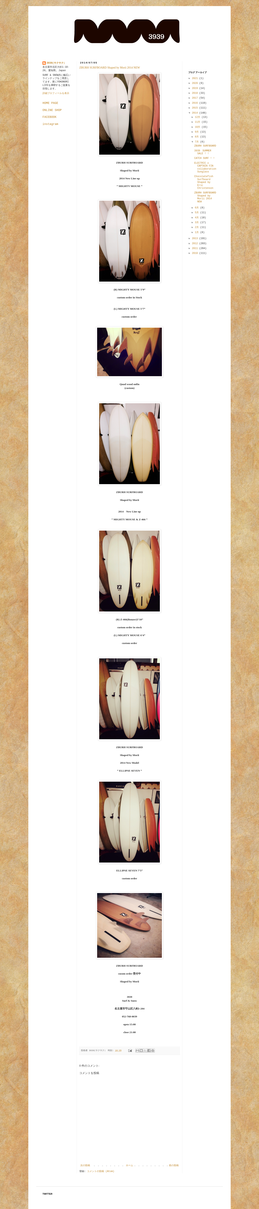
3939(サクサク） (56, 63)
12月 (198, 117)
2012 (195, 243)
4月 (197, 217)
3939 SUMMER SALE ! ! (202, 152)
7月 (197, 141)
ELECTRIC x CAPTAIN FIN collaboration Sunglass (205, 167)
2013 (195, 238)
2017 (195, 98)
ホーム (129, 1165)
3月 (197, 222)
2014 (195, 113)
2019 (195, 88)
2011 (195, 248)
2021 (195, 78)
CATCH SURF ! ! (204, 158)
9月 (197, 132)
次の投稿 (85, 1165)
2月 (197, 227)
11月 (198, 122)
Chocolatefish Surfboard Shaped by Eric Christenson (203, 182)
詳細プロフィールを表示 (55, 93)
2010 (195, 253)
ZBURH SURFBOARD (205, 146)
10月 (198, 127)
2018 (195, 93)
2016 (195, 103)
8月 (197, 136)
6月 (197, 207)
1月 (197, 232)
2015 (195, 108)
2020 (195, 83)
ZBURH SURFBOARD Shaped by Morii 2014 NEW (109, 67)
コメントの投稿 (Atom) (100, 1171)
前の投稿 (174, 1165)
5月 (197, 212)
